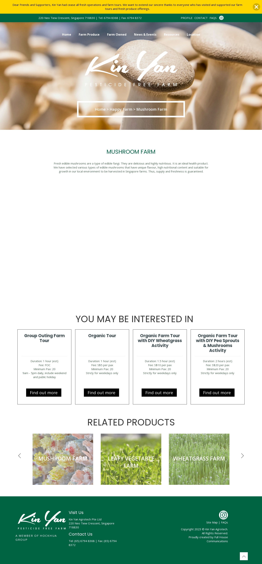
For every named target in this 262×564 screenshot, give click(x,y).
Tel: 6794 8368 (108, 18)
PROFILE (187, 18)
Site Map (212, 522)
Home (101, 109)
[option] (63, 461)
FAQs (224, 522)
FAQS (213, 18)
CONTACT (201, 18)
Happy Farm (121, 109)
